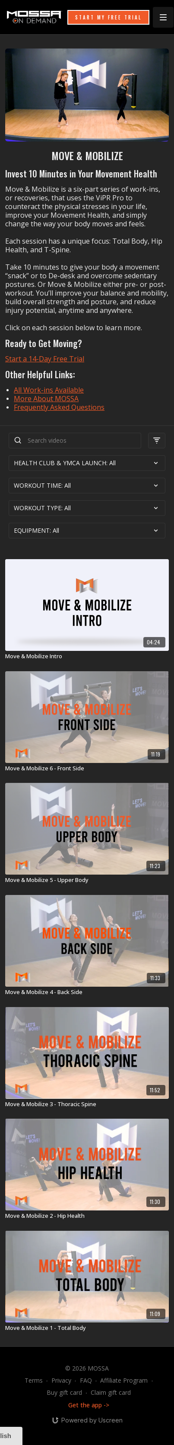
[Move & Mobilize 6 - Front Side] (87, 768)
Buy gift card (64, 1392)
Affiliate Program (124, 1380)
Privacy (61, 1380)
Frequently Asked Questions (59, 407)
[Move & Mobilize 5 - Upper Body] (87, 880)
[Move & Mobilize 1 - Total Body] (87, 1328)
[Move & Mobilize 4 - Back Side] (87, 992)
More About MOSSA (46, 398)
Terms (34, 1380)
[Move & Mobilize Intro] (87, 656)
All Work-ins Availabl (47, 390)
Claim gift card (111, 1392)
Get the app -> (88, 1405)
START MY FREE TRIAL (108, 17)
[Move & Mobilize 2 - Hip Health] (87, 1216)
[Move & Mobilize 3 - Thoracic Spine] (87, 1104)
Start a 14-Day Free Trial (44, 359)
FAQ (86, 1380)
